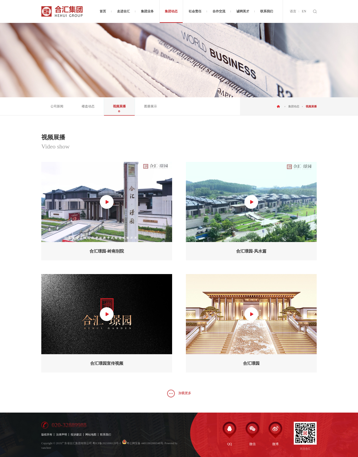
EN (304, 11)
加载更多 (179, 397)
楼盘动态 (88, 106)
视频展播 (119, 106)
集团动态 (171, 11)
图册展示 (150, 106)
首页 (103, 11)
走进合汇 (123, 11)
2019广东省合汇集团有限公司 (74, 443)
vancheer (46, 447)
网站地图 (90, 434)
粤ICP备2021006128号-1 (106, 443)
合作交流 (219, 11)
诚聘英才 (242, 11)
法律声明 (61, 434)
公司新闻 (56, 106)
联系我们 (266, 11)
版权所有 (46, 434)
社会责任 (195, 11)
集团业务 (147, 11)
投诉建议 (76, 434)
